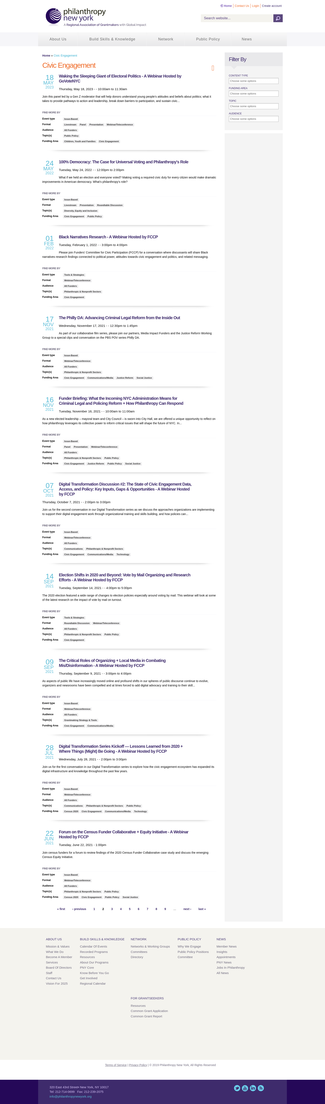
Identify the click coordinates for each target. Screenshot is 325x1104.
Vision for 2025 (57, 983)
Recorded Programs (94, 952)
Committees (139, 952)
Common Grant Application (149, 1011)
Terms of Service (116, 1065)
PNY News (224, 962)
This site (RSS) (261, 1088)
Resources (87, 957)
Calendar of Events (93, 946)
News (247, 39)
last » (202, 909)
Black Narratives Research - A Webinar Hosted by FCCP (108, 237)
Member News (227, 946)
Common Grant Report (146, 1016)
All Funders (70, 130)
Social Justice (144, 378)
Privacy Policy (138, 1065)
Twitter (237, 1088)
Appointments (226, 957)
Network (165, 39)
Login (255, 5)
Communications (73, 549)
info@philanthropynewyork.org (71, 1096)
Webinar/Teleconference (120, 124)
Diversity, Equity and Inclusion (80, 211)
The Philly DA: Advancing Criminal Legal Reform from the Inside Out (119, 317)
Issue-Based (71, 119)
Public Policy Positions (193, 952)
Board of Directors (59, 967)
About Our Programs (94, 962)
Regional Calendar (93, 983)
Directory (137, 957)
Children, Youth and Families (80, 141)
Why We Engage (189, 946)
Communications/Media (100, 378)
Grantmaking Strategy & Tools (80, 720)
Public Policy (208, 39)
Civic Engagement (109, 141)
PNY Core (87, 967)
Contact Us (242, 5)
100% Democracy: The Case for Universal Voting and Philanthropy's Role (123, 162)
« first (61, 909)
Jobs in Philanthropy (231, 967)
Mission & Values (58, 946)
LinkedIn (253, 1088)
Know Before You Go (94, 973)
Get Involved (88, 978)
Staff (49, 973)
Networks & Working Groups (150, 946)
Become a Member (59, 957)
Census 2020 (71, 811)
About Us (58, 39)
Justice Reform (125, 378)
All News (223, 973)
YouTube (245, 1088)
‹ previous (79, 909)
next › (187, 909)
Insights (222, 952)
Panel (83, 124)
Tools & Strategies (74, 275)
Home (228, 5)
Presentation (96, 124)
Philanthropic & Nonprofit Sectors (82, 291)
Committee (185, 957)
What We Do (55, 952)
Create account (272, 5)
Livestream (70, 124)
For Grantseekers (147, 998)
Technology (123, 554)
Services (52, 962)
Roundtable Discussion (109, 205)
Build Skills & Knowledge (112, 39)
